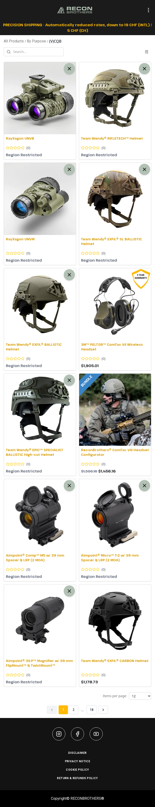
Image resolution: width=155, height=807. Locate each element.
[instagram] (58, 733)
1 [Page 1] (63, 710)
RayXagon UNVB (20, 138)
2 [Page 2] (73, 710)
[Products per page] (140, 696)
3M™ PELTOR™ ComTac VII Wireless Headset (112, 346)
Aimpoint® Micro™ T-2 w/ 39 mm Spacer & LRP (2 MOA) (110, 557)
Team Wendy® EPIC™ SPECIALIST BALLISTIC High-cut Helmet (34, 452)
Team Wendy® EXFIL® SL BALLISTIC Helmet (111, 241)
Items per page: (115, 696)
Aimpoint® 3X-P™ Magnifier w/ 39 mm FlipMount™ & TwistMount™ (39, 663)
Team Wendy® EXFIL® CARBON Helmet (114, 660)
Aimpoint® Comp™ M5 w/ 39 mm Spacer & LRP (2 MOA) (35, 557)
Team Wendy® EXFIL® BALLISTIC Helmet (34, 346)
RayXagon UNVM (20, 239)
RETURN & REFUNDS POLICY (77, 778)
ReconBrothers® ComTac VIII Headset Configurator (115, 452)
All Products (14, 41)
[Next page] (103, 710)
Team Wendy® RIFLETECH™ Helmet (112, 138)
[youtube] (96, 733)
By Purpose (36, 41)
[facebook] (77, 733)
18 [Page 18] (91, 710)
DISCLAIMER (77, 753)
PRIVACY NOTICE (77, 761)
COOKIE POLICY (77, 769)
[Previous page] (52, 710)
